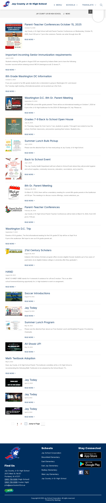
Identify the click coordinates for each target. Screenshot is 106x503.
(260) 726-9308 (11, 482)
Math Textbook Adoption (20, 358)
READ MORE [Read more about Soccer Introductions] (30, 301)
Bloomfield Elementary (50, 457)
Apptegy (58, 500)
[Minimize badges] (90, 12)
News (68, 14)
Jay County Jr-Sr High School (48, 14)
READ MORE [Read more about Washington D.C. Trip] (11, 244)
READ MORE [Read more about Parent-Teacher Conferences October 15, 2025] (30, 39)
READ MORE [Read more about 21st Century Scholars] (30, 265)
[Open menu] (57, 5)
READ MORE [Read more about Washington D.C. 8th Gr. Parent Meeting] (30, 113)
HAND (9, 271)
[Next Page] (26, 423)
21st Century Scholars (38, 250)
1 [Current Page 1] (17, 424)
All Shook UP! (33, 343)
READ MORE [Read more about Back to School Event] (30, 174)
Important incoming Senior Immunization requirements (39, 54)
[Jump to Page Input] (43, 424)
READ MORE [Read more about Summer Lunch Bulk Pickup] (30, 153)
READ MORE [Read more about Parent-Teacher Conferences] (30, 222)
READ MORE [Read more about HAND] (11, 287)
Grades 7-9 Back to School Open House (49, 119)
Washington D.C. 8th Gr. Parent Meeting (49, 97)
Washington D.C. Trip (18, 228)
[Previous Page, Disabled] (13, 423)
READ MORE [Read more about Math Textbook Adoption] (11, 373)
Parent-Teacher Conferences (42, 207)
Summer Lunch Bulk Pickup (41, 140)
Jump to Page (34, 424)
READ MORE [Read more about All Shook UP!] (30, 352)
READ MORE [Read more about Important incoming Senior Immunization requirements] (11, 70)
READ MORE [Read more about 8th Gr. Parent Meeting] (30, 201)
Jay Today (31, 307)
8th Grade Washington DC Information (29, 76)
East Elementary (48, 461)
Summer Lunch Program (39, 322)
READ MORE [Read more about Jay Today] (30, 316)
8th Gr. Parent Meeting (38, 185)
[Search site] (101, 5)
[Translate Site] (89, 5)
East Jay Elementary (49, 466)
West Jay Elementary (50, 474)
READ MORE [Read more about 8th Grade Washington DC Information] (11, 91)
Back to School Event (38, 159)
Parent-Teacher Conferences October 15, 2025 (53, 24)
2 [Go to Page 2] (21, 424)
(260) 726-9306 (11, 479)
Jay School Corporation (51, 453)
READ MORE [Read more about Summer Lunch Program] (30, 337)
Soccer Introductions (37, 293)
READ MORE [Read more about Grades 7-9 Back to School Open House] (30, 134)
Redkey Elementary (49, 470)
